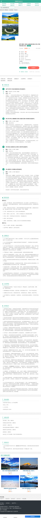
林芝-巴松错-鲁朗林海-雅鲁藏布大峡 (10, 472)
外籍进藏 (24, 500)
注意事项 (24, 80)
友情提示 (31, 80)
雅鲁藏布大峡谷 (28, 130)
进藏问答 (12, 5)
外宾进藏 (12, 3)
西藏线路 (12, 368)
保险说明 (10, 82)
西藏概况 (29, 5)
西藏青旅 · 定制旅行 (24, 73)
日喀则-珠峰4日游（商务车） (29, 472)
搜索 (17, 7)
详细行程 (3, 80)
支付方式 (18, 500)
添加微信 (33, 516)
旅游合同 (7, 500)
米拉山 (8, 98)
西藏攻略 (20, 3)
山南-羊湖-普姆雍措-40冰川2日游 (29, 490)
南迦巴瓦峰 (12, 136)
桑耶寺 (13, 177)
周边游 (15, 9)
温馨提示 (17, 80)
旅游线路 (4, 3)
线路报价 (18, 447)
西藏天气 (20, 5)
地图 (7, 511)
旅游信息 (37, 5)
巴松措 (15, 101)
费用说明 (10, 80)
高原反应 (15, 374)
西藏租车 (4, 5)
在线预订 (25, 69)
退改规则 (3, 82)
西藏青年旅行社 (19, 1)
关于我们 (2, 504)
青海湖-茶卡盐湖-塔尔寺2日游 (10, 490)
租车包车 (13, 500)
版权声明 (14, 504)
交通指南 (29, 3)
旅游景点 (37, 3)
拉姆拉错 (28, 154)
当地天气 (2, 500)
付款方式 (2, 506)
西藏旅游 (6, 9)
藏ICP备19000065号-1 (5, 510)
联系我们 (8, 504)
